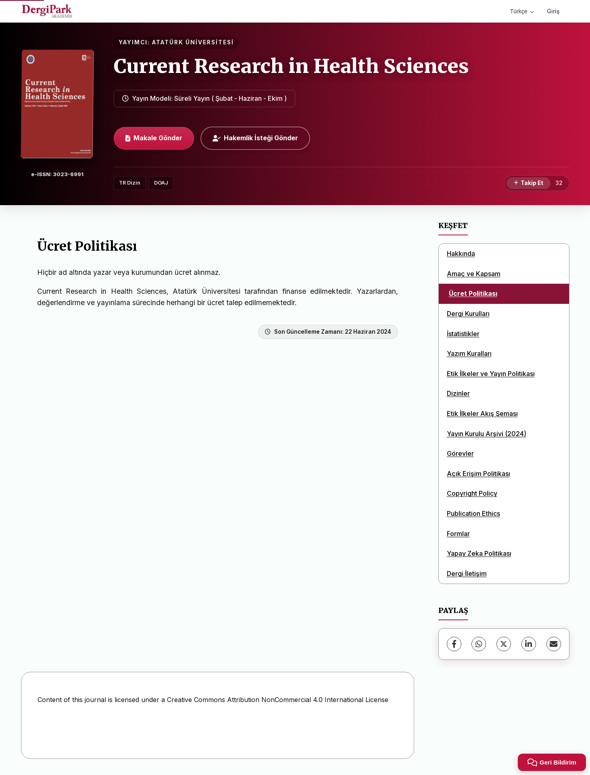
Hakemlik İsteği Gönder (255, 138)
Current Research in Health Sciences (291, 66)
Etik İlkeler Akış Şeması (482, 413)
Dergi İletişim (467, 573)
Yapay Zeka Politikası (479, 553)
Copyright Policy (472, 493)
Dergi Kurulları (468, 314)
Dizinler (458, 393)
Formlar (458, 534)
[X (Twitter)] (503, 644)
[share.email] (553, 644)
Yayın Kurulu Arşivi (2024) (486, 434)
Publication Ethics (473, 513)
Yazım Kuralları (469, 353)
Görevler (460, 453)
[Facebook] (454, 644)
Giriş (553, 11)
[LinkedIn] (528, 644)
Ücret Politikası (473, 293)
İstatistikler (463, 334)
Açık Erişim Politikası (478, 474)
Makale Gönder (153, 138)
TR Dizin (129, 183)
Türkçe (522, 11)
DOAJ (161, 183)
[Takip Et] (528, 183)
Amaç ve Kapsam (473, 274)
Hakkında (461, 253)
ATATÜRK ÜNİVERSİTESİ (193, 42)
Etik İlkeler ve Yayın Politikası (491, 374)
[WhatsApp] (478, 644)
